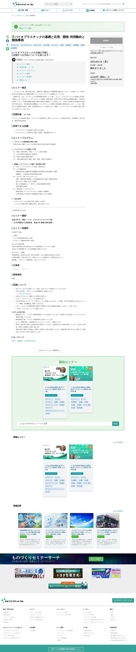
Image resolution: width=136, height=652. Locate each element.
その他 (112, 616)
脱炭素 (62, 404)
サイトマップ (60, 632)
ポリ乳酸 (46, 45)
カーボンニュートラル (52, 404)
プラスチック (15, 45)
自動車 (62, 401)
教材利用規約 (114, 632)
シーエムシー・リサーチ (19, 269)
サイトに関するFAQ (9, 634)
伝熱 (62, 45)
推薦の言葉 (87, 634)
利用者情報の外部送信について (119, 639)
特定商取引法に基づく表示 (118, 637)
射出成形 (79, 406)
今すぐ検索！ (96, 558)
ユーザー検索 (87, 611)
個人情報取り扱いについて (118, 634)
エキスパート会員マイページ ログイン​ (94, 621)
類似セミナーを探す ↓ (26, 28)
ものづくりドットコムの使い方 (12, 632)
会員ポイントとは (88, 632)
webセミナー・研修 (22, 15)
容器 (86, 401)
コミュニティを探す (62, 611)
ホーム (14, 15)
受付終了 (106, 40)
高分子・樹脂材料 (17, 341)
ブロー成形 (87, 404)
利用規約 (113, 629)
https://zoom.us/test (25, 294)
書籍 (112, 613)
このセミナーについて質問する (49, 350)
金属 (73, 404)
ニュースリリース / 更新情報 (64, 629)
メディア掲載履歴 (62, 637)
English (59, 639)
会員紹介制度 (87, 629)
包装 (73, 406)
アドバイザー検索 (88, 613)
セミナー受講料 (24, 77)
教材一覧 (113, 618)
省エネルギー (38, 45)
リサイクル (49, 401)
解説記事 (23, 535)
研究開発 (14, 48)
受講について (23, 80)
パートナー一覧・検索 (90, 616)
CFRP (48, 412)
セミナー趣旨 (23, 64)
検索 (115, 423)
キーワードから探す (9, 616)
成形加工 (68, 45)
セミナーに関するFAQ (36, 618)
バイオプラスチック (26, 45)
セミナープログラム (26, 70)
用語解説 (6, 621)
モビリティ (49, 406)
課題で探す (7, 613)
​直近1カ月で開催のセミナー (38, 616)
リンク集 (59, 634)
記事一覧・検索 (8, 618)
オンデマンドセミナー (51, 394)
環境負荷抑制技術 (30, 341)
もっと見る (118, 441)
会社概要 (33, 629)
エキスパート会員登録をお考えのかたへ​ (94, 618)
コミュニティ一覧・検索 (63, 613)
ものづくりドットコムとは (11, 629)
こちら (31, 308)
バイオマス (54, 45)
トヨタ (57, 398)
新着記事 (6, 611)
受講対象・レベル (25, 67)
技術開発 (76, 45)
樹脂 (82, 45)
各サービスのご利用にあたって (12, 637)
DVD (112, 611)
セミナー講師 (23, 74)
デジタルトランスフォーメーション (55, 409)
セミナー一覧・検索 (36, 611)
